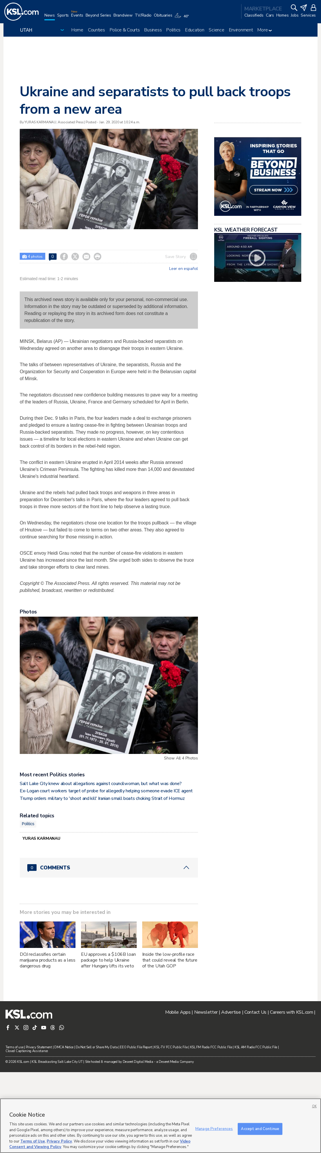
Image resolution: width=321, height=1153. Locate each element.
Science (216, 30)
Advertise (231, 1093)
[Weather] (182, 18)
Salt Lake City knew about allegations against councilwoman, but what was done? (101, 864)
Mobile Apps (178, 1093)
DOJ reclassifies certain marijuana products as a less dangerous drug (47, 1041)
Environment (241, 30)
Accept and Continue (260, 1128)
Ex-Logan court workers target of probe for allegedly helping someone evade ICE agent (106, 872)
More (264, 30)
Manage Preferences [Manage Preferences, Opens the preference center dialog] (214, 1128)
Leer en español (183, 269)
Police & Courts (125, 30)
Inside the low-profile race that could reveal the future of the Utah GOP (169, 1041)
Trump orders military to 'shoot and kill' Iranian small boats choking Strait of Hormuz (102, 879)
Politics (173, 30)
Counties (96, 30)
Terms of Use (32, 1141)
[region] (160, 1125)
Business (153, 30)
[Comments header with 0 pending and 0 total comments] (109, 948)
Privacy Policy (59, 1141)
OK (314, 1106)
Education (194, 30)
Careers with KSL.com (291, 1093)
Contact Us (255, 1093)
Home (77, 30)
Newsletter (206, 1093)
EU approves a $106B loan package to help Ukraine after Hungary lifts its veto (108, 1041)
